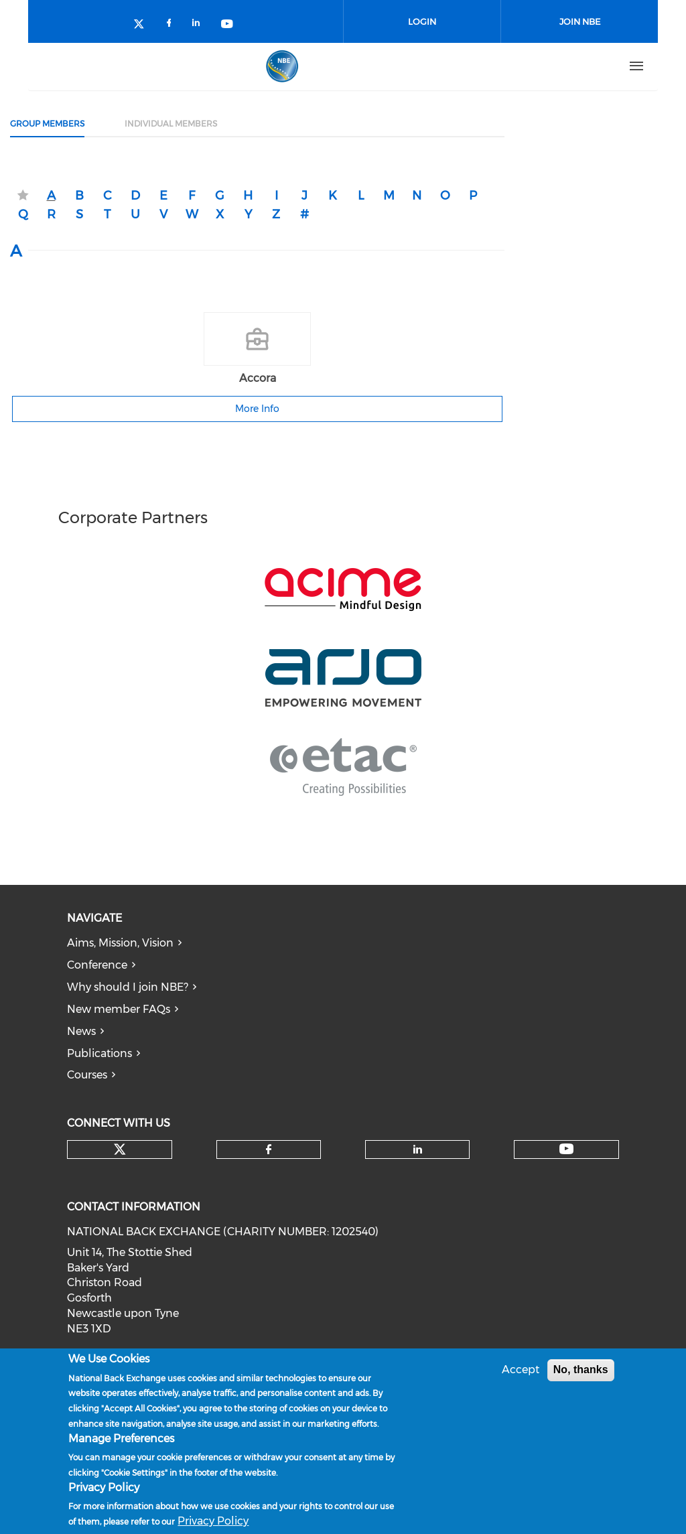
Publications (99, 1053)
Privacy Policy (213, 1521)
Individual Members (171, 124)
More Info (257, 409)
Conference (97, 965)
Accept (520, 1370)
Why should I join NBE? (127, 987)
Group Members (47, 124)
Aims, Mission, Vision (120, 942)
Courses (87, 1074)
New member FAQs (118, 1009)
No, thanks (580, 1370)
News (81, 1031)
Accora (257, 378)
